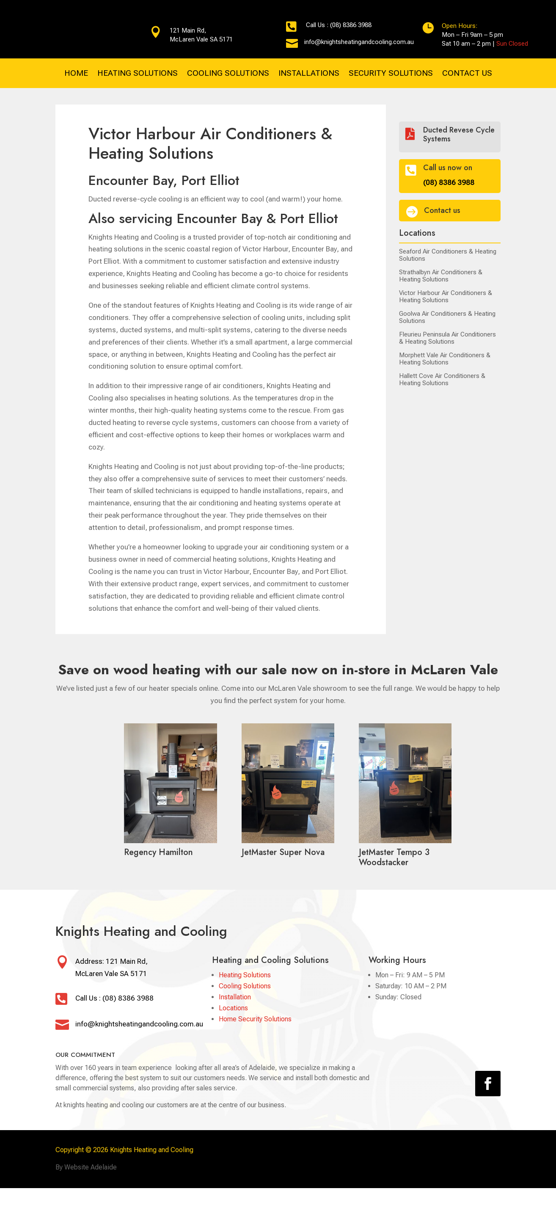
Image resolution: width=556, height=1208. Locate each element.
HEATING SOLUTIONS (137, 74)
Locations (233, 1007)
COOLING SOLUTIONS (228, 74)
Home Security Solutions (255, 1018)
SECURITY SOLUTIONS (391, 74)
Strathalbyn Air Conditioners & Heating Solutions (440, 275)
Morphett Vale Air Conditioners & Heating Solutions (444, 358)
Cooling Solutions (245, 985)
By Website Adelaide (86, 1166)
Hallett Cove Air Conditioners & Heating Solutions (442, 379)
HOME (76, 74)
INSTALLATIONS (308, 74)
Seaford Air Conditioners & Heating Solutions (447, 254)
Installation (235, 996)
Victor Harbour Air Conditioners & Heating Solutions (445, 296)
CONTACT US (467, 74)
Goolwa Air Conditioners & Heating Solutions (447, 316)
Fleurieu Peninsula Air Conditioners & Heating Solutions (447, 337)
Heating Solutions (245, 974)
